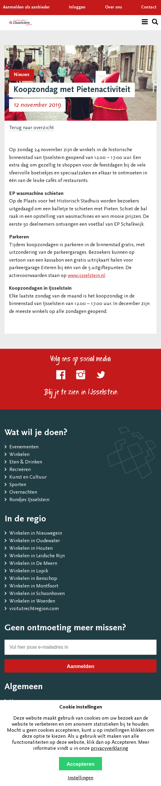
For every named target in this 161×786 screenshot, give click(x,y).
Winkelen (19, 454)
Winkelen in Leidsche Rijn (37, 556)
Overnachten (23, 492)
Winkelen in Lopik (28, 571)
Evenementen (24, 447)
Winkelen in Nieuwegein (35, 533)
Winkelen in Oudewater (34, 541)
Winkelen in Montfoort (33, 586)
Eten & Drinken (25, 462)
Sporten (17, 485)
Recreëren (20, 470)
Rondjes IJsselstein (29, 500)
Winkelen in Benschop (33, 578)
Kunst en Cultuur (28, 477)
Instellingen (80, 778)
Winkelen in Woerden (32, 601)
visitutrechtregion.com (34, 609)
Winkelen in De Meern (33, 563)
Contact (148, 7)
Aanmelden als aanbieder (26, 7)
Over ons (113, 7)
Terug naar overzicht (31, 128)
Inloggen (77, 7)
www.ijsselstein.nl (86, 275)
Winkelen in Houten (31, 548)
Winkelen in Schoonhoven (37, 594)
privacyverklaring (109, 748)
